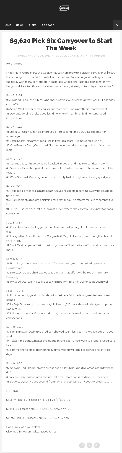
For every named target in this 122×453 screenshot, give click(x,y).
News (20, 25)
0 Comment (97, 55)
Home (7, 25)
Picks (32, 25)
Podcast (48, 25)
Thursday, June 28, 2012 (33, 55)
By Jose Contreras (70, 55)
